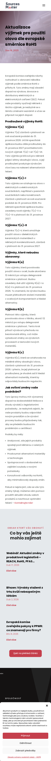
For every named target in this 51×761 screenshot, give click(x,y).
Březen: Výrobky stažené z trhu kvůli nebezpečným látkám (24, 592)
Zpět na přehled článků (25, 653)
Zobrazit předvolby (25, 750)
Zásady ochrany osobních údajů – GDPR (24, 757)
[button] (47, 705)
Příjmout (25, 735)
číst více (11, 570)
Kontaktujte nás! (24, 502)
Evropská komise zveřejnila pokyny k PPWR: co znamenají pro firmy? (24, 626)
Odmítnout (26, 743)
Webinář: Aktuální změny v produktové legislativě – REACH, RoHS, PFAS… (25, 557)
